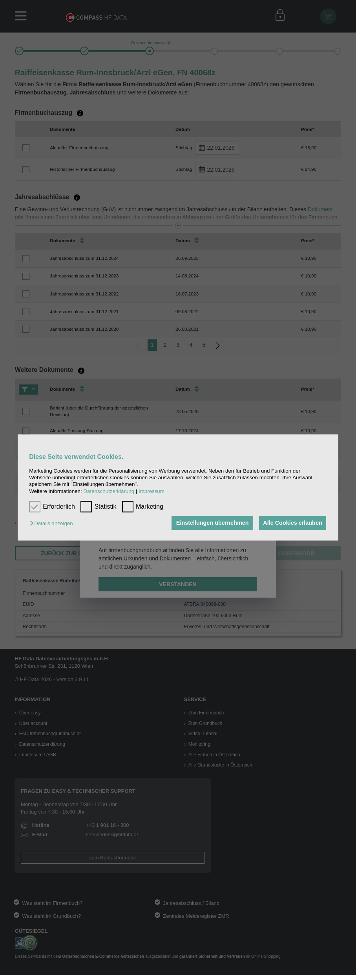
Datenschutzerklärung (108, 491)
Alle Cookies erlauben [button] (292, 523)
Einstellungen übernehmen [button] (211, 523)
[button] (53, 523)
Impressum (151, 491)
